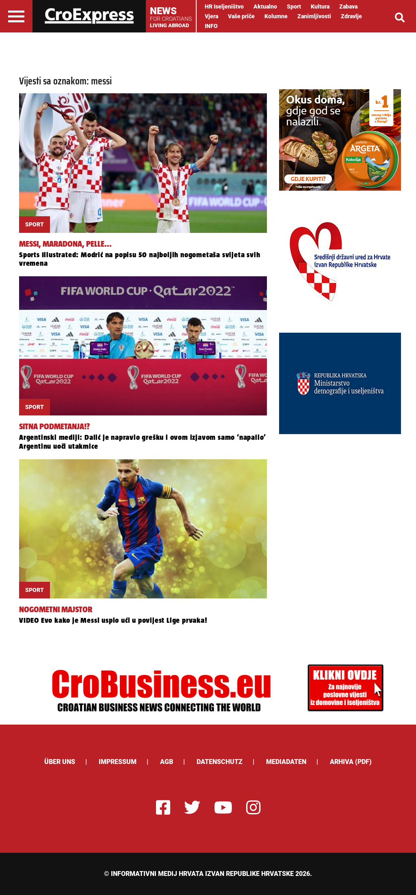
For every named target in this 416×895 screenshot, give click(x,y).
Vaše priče (241, 16)
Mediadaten (286, 762)
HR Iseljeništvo (224, 6)
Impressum (117, 762)
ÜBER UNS (59, 762)
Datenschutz (220, 762)
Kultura (320, 6)
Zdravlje (351, 16)
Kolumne (276, 16)
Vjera (211, 16)
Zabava (348, 6)
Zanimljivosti (314, 16)
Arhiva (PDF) (351, 762)
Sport (294, 6)
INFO (211, 26)
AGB (166, 762)
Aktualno (265, 6)
